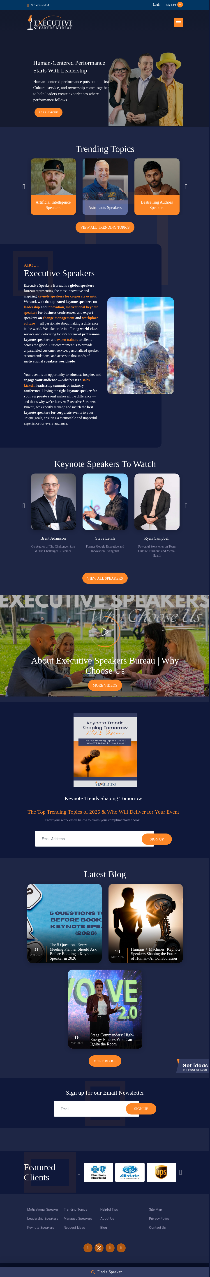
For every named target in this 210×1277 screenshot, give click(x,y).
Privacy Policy (159, 1219)
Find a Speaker (109, 1272)
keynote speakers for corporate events (66, 296)
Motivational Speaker (42, 1210)
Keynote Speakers (40, 1228)
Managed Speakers (78, 1219)
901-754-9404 (40, 5)
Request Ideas (74, 1228)
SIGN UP (141, 1109)
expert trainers (67, 339)
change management (58, 318)
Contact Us (157, 1228)
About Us (107, 1219)
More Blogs (105, 1061)
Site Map (155, 1210)
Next (186, 186)
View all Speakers (105, 578)
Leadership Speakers (42, 1219)
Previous (24, 186)
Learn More (48, 112)
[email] (96, 1109)
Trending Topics (75, 1210)
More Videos (105, 685)
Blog (103, 1228)
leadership (32, 307)
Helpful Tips (109, 1210)
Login (156, 4)
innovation (55, 307)
